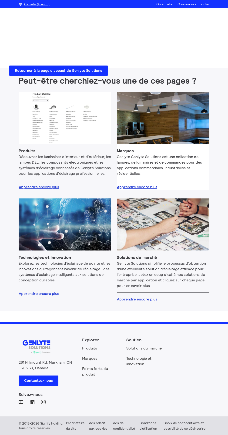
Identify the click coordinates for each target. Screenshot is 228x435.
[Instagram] (44, 402)
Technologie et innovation (138, 361)
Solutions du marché (144, 348)
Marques (89, 358)
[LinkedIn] (32, 402)
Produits (89, 348)
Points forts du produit (95, 371)
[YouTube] (21, 402)
